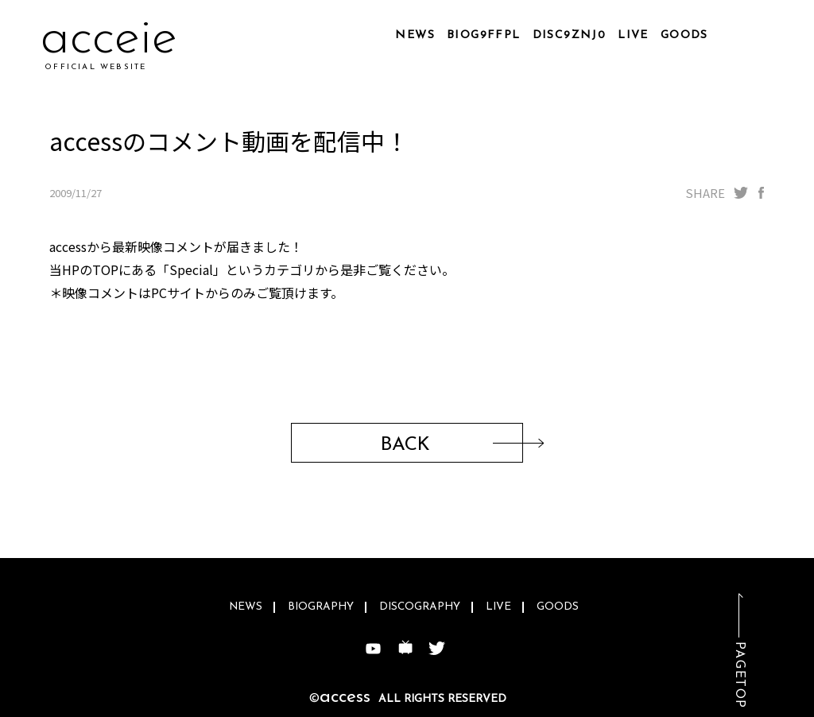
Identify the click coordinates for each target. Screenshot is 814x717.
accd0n (122, 39)
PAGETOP (739, 675)
